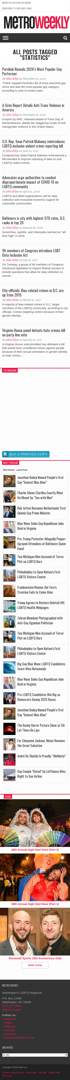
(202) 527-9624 (11, 1005)
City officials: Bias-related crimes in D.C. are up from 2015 (33, 292)
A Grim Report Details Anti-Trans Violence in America (33, 107)
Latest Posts (21, 470)
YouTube (9, 1030)
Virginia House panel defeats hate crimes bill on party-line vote (33, 332)
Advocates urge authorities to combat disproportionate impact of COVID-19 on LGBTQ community (30, 182)
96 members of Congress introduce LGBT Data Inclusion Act (31, 252)
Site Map (42, 1072)
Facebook (10, 1018)
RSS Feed (7, 1076)
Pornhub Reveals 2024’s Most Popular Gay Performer (32, 71)
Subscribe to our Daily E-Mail (17, 8)
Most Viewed (8, 470)
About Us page (11, 1009)
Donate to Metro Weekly (13, 1072)
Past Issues (31, 1072)
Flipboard (9, 1026)
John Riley (12, 79)
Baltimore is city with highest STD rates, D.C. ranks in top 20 (33, 220)
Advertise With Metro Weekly (16, 2)
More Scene (35, 965)
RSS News (10, 1037)
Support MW (54, 1072)
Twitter (8, 1022)
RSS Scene (27, 1037)
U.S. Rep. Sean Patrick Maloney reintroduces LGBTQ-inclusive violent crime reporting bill (33, 143)
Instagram (10, 1033)
